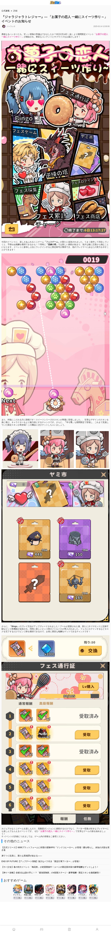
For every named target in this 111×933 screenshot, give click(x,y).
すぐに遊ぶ (18, 898)
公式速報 (5, 11)
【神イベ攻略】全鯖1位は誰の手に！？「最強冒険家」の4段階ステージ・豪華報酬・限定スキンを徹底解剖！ (51, 872)
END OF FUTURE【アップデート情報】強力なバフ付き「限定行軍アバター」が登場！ (41, 861)
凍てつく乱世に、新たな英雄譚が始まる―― (21, 856)
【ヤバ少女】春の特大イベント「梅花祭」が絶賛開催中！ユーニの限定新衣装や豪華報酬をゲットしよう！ (50, 867)
